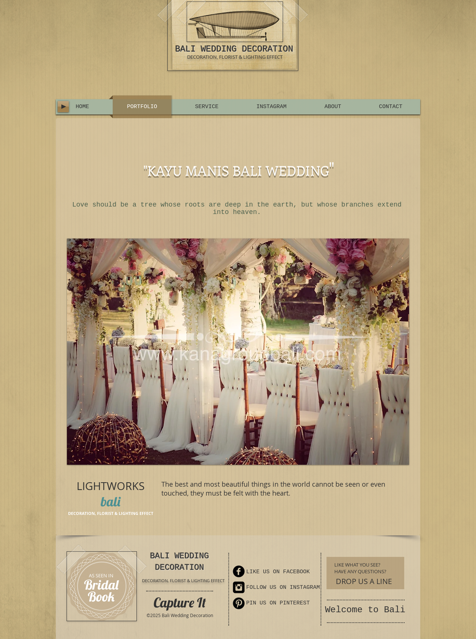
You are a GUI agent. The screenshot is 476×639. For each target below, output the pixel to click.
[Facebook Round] (239, 571)
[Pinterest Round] (239, 603)
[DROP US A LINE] (364, 581)
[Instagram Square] (239, 587)
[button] (238, 352)
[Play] (63, 106)
